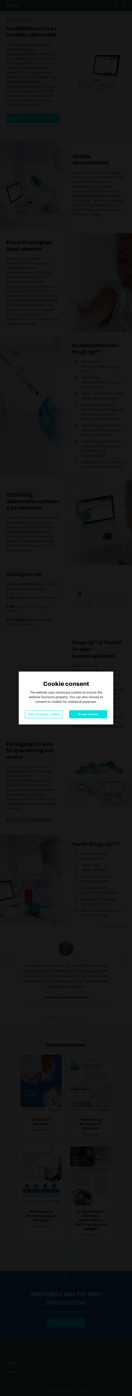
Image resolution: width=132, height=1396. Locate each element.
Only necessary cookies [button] (44, 714)
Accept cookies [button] (88, 714)
